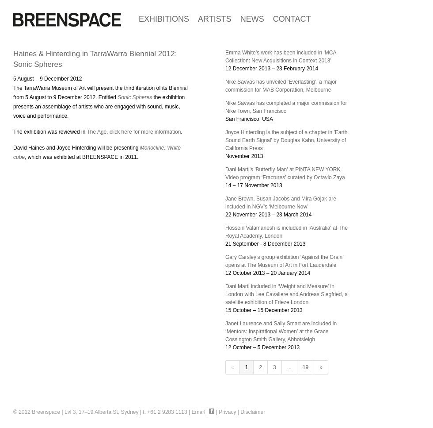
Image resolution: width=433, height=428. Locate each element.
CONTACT (292, 19)
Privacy (227, 412)
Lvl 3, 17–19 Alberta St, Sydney (101, 412)
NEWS (252, 19)
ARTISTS (215, 19)
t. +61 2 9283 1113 (165, 412)
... (289, 367)
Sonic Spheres (135, 97)
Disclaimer (252, 412)
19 (305, 367)
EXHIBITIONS (164, 19)
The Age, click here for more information (133, 132)
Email (198, 412)
